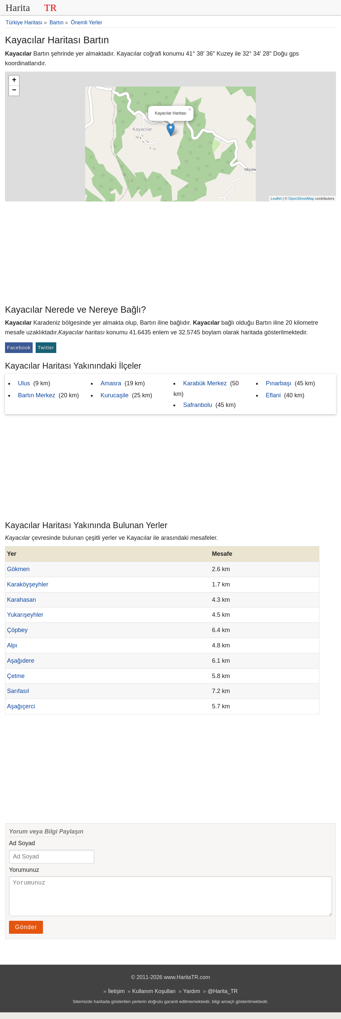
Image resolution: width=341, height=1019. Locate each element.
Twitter (46, 347)
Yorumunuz (24, 869)
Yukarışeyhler (25, 614)
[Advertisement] (170, 251)
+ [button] (14, 81)
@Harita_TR (223, 998)
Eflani (273, 395)
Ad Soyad (22, 843)
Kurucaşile (115, 395)
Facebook (19, 347)
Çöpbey (17, 630)
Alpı (12, 645)
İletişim (116, 998)
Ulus (24, 383)
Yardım (191, 998)
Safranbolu (197, 405)
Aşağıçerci (21, 706)
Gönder (26, 933)
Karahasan (21, 599)
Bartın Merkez (36, 395)
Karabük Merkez (205, 383)
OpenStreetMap (301, 198)
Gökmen (18, 569)
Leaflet (276, 198)
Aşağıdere (20, 660)
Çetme (16, 676)
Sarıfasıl (18, 691)
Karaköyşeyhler (27, 584)
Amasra (111, 383)
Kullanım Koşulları (153, 998)
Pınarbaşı (278, 383)
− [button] (14, 91)
